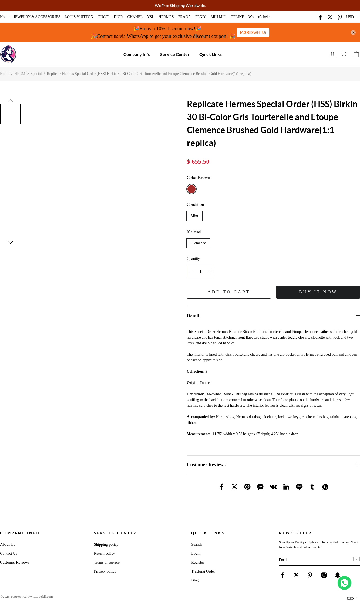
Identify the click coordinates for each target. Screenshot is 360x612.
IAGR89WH (252, 32)
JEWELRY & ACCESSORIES (37, 17)
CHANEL (135, 17)
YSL (150, 17)
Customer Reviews (14, 562)
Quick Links (210, 54)
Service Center (175, 54)
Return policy (104, 553)
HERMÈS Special (28, 74)
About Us (7, 544)
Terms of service (107, 562)
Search (196, 544)
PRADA (184, 17)
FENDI (200, 17)
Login (195, 553)
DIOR (118, 17)
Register (197, 562)
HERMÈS (166, 17)
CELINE (237, 17)
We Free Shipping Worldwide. (180, 5)
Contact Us (8, 553)
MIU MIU (218, 17)
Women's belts (259, 17)
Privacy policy (105, 571)
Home (4, 17)
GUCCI (104, 17)
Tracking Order (203, 571)
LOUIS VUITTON (79, 17)
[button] (10, 100)
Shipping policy (106, 544)
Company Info (136, 54)
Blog (195, 580)
